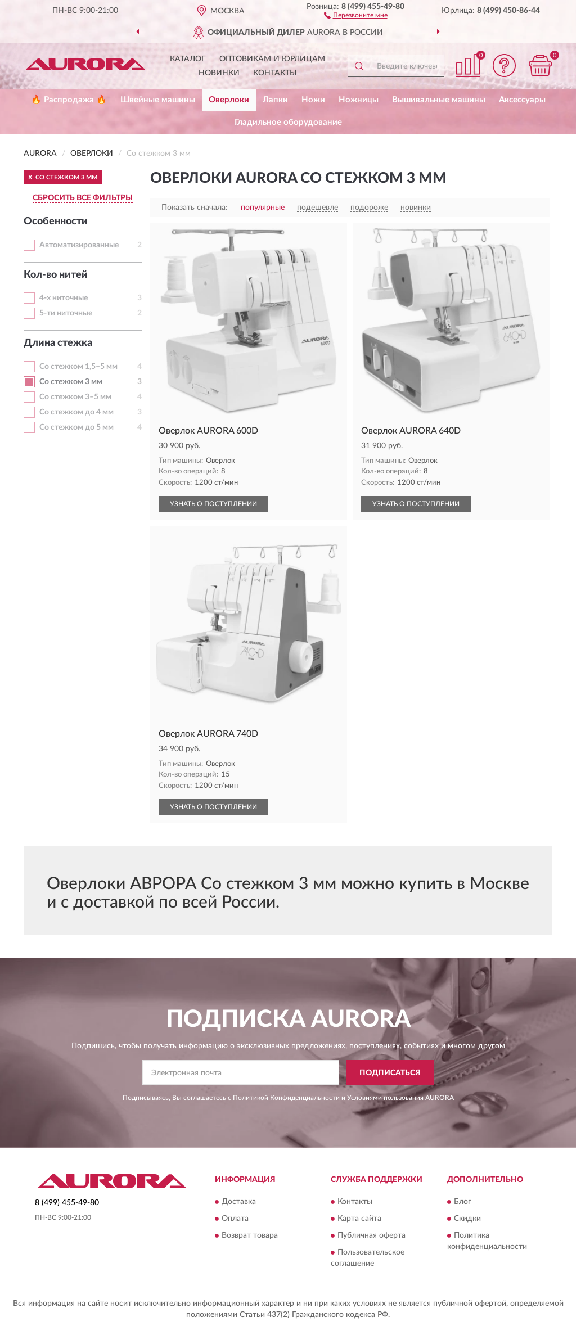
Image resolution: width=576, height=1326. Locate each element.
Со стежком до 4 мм (76, 412)
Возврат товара (250, 1235)
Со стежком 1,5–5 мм (78, 367)
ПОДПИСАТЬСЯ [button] (390, 1073)
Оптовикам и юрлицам (272, 59)
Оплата (235, 1219)
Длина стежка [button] (58, 343)
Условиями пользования (385, 1097)
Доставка (239, 1202)
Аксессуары (522, 100)
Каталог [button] (188, 59)
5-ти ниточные (65, 313)
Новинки (219, 73)
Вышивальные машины (438, 100)
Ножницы (359, 100)
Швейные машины (157, 100)
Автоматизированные (79, 245)
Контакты (275, 73)
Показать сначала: (194, 207)
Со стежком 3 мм (70, 382)
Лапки (275, 100)
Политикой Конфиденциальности (286, 1097)
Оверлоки (229, 100)
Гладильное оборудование (288, 122)
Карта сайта (359, 1219)
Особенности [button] (56, 222)
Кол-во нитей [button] (56, 275)
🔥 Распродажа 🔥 (69, 100)
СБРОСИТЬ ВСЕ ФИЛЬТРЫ (83, 198)
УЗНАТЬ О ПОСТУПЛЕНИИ (213, 503)
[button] (356, 14)
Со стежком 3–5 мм (75, 397)
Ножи (313, 100)
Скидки (467, 1219)
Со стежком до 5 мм (76, 427)
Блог (462, 1202)
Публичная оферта (372, 1235)
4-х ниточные (63, 298)
